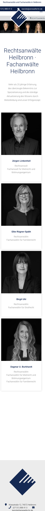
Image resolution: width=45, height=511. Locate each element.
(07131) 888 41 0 (20, 508)
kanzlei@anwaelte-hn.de (32, 9)
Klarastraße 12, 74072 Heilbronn (22, 505)
